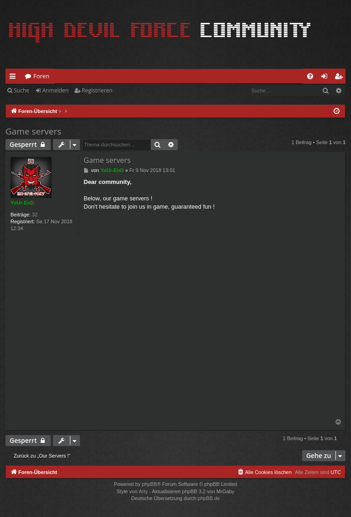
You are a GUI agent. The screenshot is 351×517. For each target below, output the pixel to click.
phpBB (149, 484)
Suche (21, 90)
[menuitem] (310, 76)
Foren (41, 76)
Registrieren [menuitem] (340, 78)
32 (34, 214)
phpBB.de (209, 498)
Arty (143, 491)
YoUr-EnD (22, 202)
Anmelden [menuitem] (326, 78)
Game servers (33, 131)
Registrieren (97, 90)
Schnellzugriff (14, 78)
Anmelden (56, 90)
